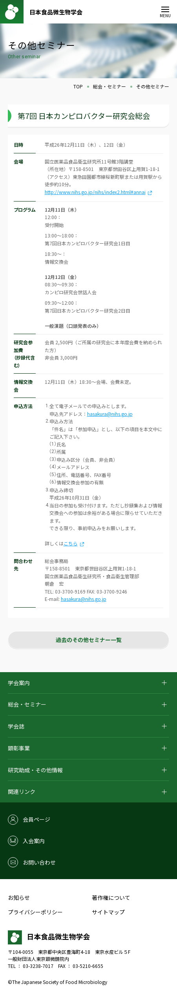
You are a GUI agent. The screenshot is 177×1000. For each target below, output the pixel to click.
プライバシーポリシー (35, 912)
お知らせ (19, 897)
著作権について (111, 897)
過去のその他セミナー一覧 (89, 640)
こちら (74, 543)
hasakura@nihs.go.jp (110, 413)
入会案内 (34, 841)
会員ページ (36, 819)
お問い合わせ (39, 862)
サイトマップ (108, 912)
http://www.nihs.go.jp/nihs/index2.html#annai (95, 192)
